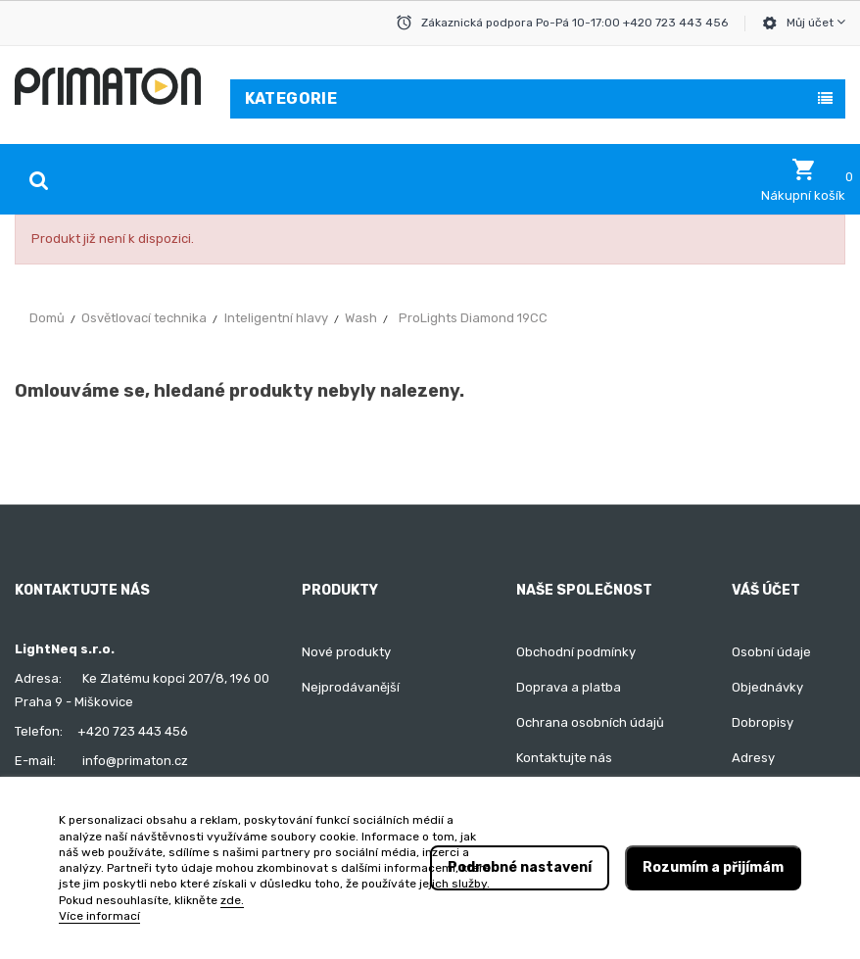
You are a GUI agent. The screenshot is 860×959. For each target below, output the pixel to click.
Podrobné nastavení (520, 867)
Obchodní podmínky (576, 652)
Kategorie (291, 98)
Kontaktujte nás (564, 757)
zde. (232, 900)
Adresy (753, 757)
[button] (803, 180)
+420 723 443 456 (132, 731)
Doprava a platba (568, 687)
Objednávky (767, 687)
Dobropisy (762, 722)
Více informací (99, 916)
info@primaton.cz (135, 760)
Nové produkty (346, 652)
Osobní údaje (771, 652)
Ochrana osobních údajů (590, 722)
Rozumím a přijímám (713, 867)
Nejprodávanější (351, 687)
